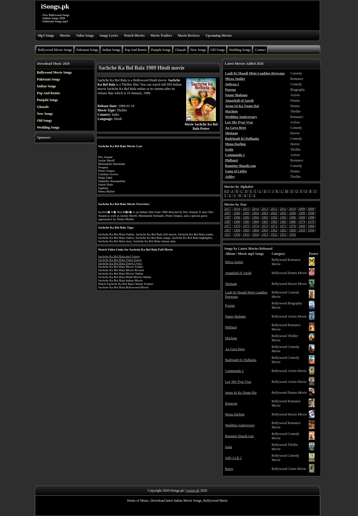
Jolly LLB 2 (233, 458)
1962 (274, 230)
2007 (227, 213)
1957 (227, 235)
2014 (255, 209)
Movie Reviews (189, 36)
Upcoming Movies (218, 36)
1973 (264, 226)
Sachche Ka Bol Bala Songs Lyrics (120, 263)
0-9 (226, 191)
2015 (246, 209)
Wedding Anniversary (240, 425)
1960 (292, 230)
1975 (246, 226)
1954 (255, 235)
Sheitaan (231, 284)
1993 (264, 217)
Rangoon (231, 403)
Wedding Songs (239, 50)
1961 (283, 230)
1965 (246, 230)
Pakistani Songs (87, 50)
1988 (311, 217)
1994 (255, 217)
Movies (65, 36)
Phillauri (231, 327)
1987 (227, 222)
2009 (301, 209)
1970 (292, 226)
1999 (301, 213)
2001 (283, 213)
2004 (255, 213)
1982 (274, 222)
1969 (301, 226)
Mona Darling (234, 414)
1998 (311, 213)
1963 (264, 230)
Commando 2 (234, 371)
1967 (227, 230)
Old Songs (217, 50)
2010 (292, 209)
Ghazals (180, 50)
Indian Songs (111, 50)
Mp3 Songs (46, 36)
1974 (255, 226)
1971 (283, 226)
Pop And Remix (136, 50)
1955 (246, 235)
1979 (301, 222)
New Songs (198, 50)
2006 (236, 213)
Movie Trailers (161, 36)
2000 (292, 213)
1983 (264, 222)
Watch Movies (134, 36)
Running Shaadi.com (239, 436)
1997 (227, 217)
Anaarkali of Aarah (238, 273)
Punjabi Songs (161, 50)
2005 (246, 213)
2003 (264, 213)
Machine (231, 338)
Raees (229, 469)
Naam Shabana (235, 316)
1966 (236, 230)
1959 (301, 230)
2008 (310, 209)
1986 (236, 222)
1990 (292, 217)
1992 (274, 217)
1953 (264, 235)
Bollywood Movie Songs (55, 50)
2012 (274, 209)
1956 (236, 235)
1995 (246, 217)
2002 (274, 213)
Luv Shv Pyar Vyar (238, 382)
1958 (311, 230)
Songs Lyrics (109, 36)
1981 (283, 222)
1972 (274, 226)
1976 (236, 226)
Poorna (230, 306)
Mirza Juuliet (234, 262)
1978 (311, 222)
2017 (227, 209)
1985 (246, 222)
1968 (311, 226)
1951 (283, 235)
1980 (292, 222)
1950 (292, 235)
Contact (260, 50)
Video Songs (85, 36)
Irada (228, 447)
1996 (236, 217)
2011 (283, 209)
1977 (227, 226)
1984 (255, 222)
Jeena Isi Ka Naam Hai (241, 393)
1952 (274, 235)
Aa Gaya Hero (235, 349)
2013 (264, 209)
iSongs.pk (55, 6)
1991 (283, 217)
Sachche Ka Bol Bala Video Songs (120, 259)
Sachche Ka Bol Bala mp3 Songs (119, 256)
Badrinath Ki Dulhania (240, 360)
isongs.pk (193, 491)
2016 (236, 209)
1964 (255, 230)
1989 (301, 217)
